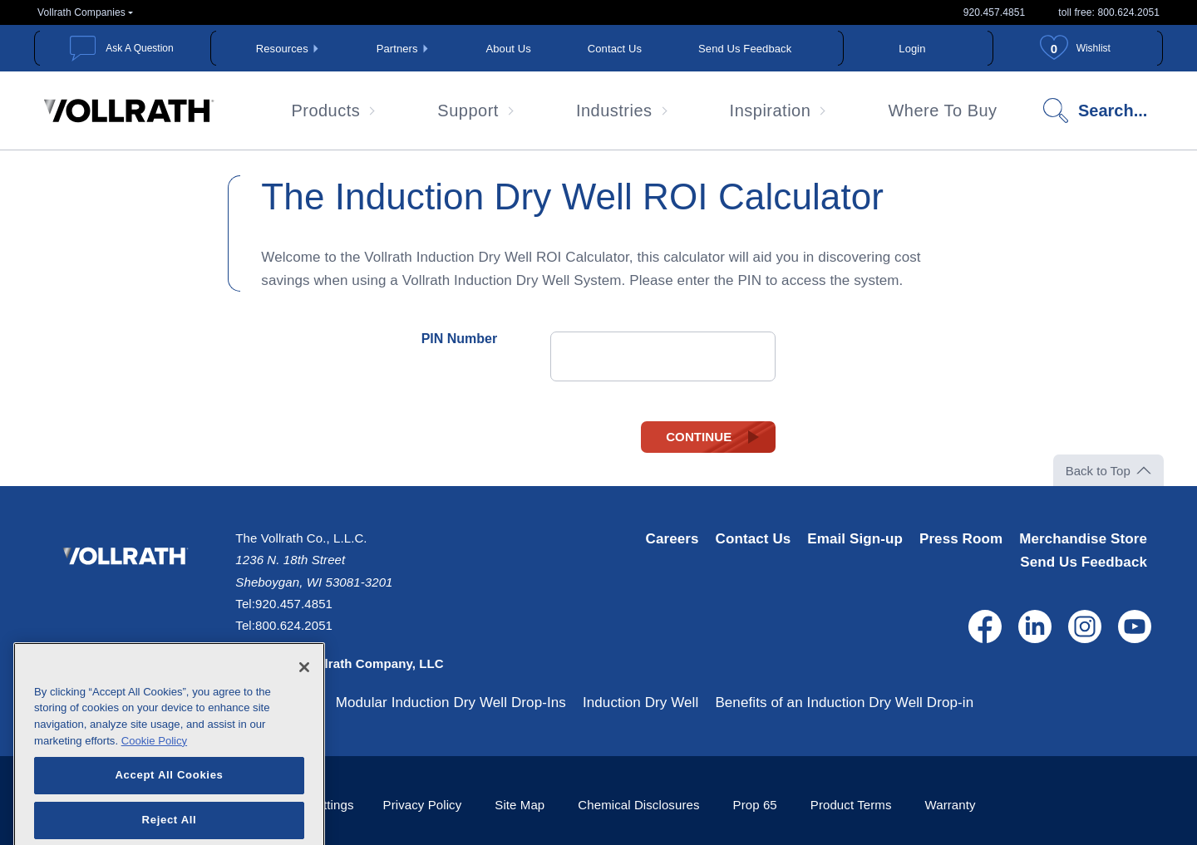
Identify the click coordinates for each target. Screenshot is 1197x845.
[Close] (304, 689)
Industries (614, 110)
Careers (672, 539)
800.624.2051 (293, 625)
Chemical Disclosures (638, 805)
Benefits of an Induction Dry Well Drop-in (844, 702)
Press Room (960, 539)
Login (912, 48)
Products (325, 110)
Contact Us (615, 48)
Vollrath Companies (81, 12)
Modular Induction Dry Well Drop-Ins (451, 702)
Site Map (519, 805)
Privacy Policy (422, 805)
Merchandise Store (1083, 539)
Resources (282, 48)
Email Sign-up (855, 539)
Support (468, 110)
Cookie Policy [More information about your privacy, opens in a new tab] (154, 763)
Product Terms (851, 805)
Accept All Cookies (169, 797)
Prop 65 (755, 805)
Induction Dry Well (640, 702)
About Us (508, 48)
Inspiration (770, 110)
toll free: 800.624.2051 (1109, 12)
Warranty (950, 805)
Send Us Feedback (744, 48)
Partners (397, 48)
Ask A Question (139, 48)
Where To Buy (942, 110)
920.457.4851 (994, 12)
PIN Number (459, 339)
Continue (699, 437)
